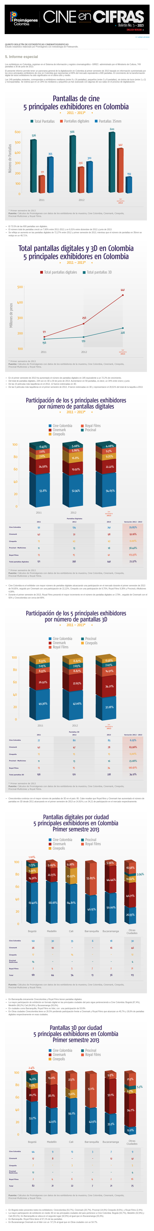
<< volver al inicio (142, 37)
